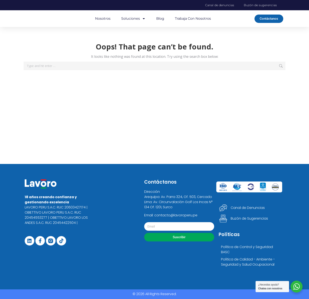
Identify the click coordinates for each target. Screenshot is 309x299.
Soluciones (133, 18)
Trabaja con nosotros (193, 18)
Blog (160, 18)
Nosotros (103, 18)
